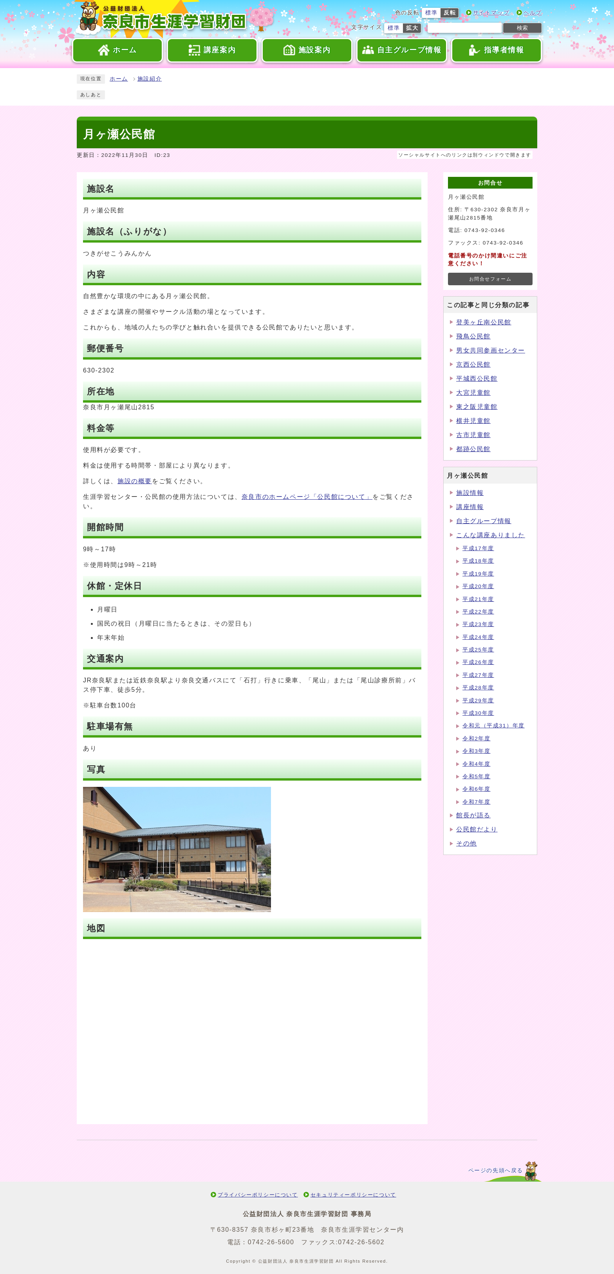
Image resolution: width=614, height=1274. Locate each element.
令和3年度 (476, 751)
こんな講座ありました (490, 535)
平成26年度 (478, 662)
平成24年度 (478, 637)
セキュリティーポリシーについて (353, 1195)
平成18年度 (478, 561)
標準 (431, 13)
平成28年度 (478, 688)
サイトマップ (491, 13)
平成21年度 (478, 599)
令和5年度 (476, 776)
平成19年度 (478, 574)
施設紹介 (149, 79)
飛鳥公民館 (473, 336)
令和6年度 (476, 789)
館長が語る (473, 815)
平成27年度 (478, 675)
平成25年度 (478, 650)
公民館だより (477, 829)
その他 (466, 843)
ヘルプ (533, 13)
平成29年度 (478, 701)
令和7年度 (476, 802)
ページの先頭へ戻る (495, 1170)
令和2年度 (476, 738)
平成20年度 (478, 586)
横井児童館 (473, 420)
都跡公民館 (473, 449)
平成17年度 (478, 548)
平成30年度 (478, 713)
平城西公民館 (477, 378)
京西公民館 (473, 364)
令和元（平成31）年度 (493, 726)
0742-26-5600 (271, 1242)
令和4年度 (476, 764)
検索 (522, 28)
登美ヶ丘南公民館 (483, 322)
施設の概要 (134, 481)
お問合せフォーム (490, 279)
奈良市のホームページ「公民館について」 (307, 496)
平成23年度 (478, 624)
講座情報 (470, 507)
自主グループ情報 (483, 521)
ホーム (119, 79)
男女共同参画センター (490, 350)
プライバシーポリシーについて (258, 1195)
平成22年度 (478, 612)
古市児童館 (473, 435)
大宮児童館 (473, 392)
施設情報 (470, 492)
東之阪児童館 (477, 406)
